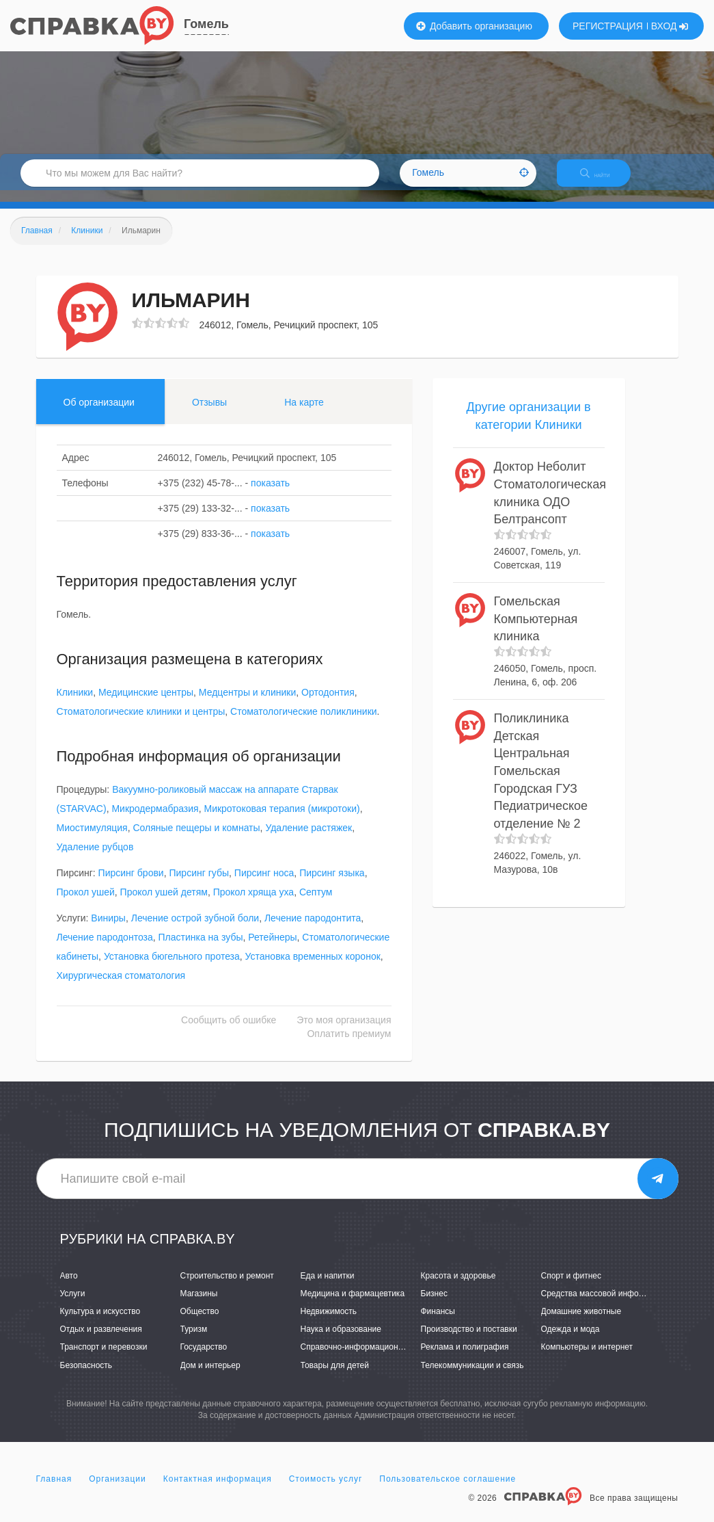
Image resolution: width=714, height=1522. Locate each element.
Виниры (108, 930)
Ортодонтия (328, 704)
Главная (54, 1490)
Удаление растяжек (308, 840)
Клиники (75, 704)
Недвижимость (329, 1323)
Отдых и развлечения (101, 1341)
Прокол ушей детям (164, 904)
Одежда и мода (570, 1341)
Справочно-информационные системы (374, 1359)
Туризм (194, 1341)
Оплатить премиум (349, 1045)
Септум (316, 904)
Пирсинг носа (264, 885)
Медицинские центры (145, 704)
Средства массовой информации (604, 1305)
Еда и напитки (328, 1287)
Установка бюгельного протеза (172, 968)
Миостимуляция (92, 840)
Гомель (206, 24)
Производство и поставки (469, 1341)
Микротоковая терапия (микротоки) (281, 820)
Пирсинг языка (332, 885)
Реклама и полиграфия (465, 1359)
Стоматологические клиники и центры (141, 723)
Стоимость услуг (326, 1490)
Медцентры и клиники (247, 704)
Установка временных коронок (313, 968)
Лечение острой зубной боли (195, 930)
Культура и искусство (100, 1323)
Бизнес (434, 1305)
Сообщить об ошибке (228, 1032)
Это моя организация (344, 1032)
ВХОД (670, 26)
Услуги (72, 1305)
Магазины (199, 1305)
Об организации (99, 413)
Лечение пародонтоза (105, 949)
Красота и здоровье (458, 1287)
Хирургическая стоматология (121, 987)
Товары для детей (335, 1377)
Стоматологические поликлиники (303, 723)
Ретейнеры (272, 949)
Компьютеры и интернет (587, 1359)
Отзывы (209, 413)
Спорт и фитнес (571, 1287)
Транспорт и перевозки (104, 1359)
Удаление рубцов (95, 859)
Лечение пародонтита (312, 930)
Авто (69, 1287)
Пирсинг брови (131, 885)
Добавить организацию (474, 26)
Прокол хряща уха (253, 904)
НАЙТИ (604, 181)
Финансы (438, 1323)
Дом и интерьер (210, 1377)
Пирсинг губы (199, 885)
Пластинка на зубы (201, 949)
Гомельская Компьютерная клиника (536, 630)
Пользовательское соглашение (447, 1490)
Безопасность (86, 1377)
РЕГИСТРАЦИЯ (608, 26)
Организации (117, 1490)
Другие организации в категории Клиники (528, 427)
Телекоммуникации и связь (472, 1377)
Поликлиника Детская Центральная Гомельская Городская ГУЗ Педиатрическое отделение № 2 (541, 782)
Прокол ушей (86, 904)
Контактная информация (217, 1490)
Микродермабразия (154, 820)
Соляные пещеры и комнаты (196, 840)
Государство (204, 1359)
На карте (304, 413)
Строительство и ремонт (227, 1287)
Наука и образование (341, 1341)
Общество (199, 1323)
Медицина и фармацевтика (353, 1305)
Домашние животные (581, 1323)
